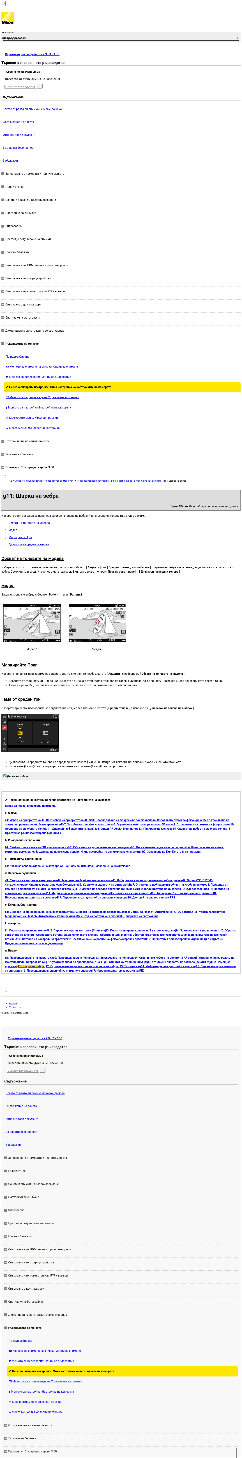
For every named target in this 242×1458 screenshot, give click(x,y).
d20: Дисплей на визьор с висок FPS (150, 897)
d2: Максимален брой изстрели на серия (84, 880)
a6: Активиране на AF (48, 824)
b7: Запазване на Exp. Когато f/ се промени (171, 851)
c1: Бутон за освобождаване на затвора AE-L (35, 866)
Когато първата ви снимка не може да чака (32, 109)
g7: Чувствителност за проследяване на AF (74, 962)
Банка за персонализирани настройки (30, 805)
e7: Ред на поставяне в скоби (99, 916)
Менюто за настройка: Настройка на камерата (38, 407)
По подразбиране (17, 356)
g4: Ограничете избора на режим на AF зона (164, 957)
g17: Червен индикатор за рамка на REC (117, 970)
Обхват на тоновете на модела (29, 523)
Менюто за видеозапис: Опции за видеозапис (38, 377)
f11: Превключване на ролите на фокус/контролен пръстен (106, 939)
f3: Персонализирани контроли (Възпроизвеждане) (141, 930)
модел (13, 530)
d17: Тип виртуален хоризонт (191, 893)
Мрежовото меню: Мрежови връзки (32, 417)
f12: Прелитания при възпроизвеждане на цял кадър (182, 939)
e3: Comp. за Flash (138, 912)
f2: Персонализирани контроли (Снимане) (77, 930)
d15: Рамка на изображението (129, 893)
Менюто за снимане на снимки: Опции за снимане (42, 366)
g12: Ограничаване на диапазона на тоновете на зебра (81, 966)
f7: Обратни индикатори (112, 934)
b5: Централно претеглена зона (55, 851)
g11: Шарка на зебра (30, 966)
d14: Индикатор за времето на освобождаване (77, 893)
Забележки (10, 160)
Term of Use (15, 1007)
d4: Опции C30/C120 (195, 880)
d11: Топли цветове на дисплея (158, 889)
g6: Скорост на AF (33, 962)
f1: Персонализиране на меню (27, 930)
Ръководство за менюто (58, 480)
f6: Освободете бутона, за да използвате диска (64, 934)
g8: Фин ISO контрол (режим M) (125, 962)
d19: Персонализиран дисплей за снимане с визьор (91, 897)
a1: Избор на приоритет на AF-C (26, 820)
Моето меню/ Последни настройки (33, 428)
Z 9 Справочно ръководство (26, 480)
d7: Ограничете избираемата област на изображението (168, 884)
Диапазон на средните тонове (29, 544)
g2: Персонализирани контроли (74, 957)
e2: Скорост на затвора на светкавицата (98, 912)
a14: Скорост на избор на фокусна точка (198, 828)
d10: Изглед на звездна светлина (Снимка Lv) (106, 889)
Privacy (13, 1003)
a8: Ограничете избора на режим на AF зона (142, 824)
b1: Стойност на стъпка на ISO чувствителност (36, 847)
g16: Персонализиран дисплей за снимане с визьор (55, 970)
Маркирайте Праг (20, 537)
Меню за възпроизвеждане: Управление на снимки (42, 397)
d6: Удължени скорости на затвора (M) (104, 884)
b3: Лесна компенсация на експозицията (158, 847)
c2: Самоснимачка (78, 866)
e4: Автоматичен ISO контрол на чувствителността (186, 912)
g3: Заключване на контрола (115, 957)
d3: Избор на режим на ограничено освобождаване (147, 880)
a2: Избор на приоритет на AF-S (69, 820)
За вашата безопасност (19, 147)
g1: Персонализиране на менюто (29, 957)
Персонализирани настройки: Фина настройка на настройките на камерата (58, 387)
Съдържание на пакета (18, 122)
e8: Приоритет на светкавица (138, 916)
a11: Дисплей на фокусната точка (68, 828)
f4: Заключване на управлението (198, 930)
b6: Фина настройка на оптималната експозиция (109, 851)
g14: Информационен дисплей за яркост (166, 966)
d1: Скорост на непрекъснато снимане (31, 880)
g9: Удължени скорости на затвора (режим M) (178, 962)
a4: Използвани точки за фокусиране (177, 820)
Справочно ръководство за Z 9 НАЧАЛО (32, 54)
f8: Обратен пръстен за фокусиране (152, 934)
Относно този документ (19, 135)
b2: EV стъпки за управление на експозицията (99, 847)
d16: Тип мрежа (161, 893)
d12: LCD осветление (193, 889)
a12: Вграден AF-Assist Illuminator (114, 828)
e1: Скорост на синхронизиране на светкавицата (38, 912)
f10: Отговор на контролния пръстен (41, 939)
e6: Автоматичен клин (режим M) (56, 916)
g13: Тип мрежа (128, 966)
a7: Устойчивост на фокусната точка (87, 824)
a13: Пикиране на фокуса (154, 828)
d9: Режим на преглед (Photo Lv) (53, 889)
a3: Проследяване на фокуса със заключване (121, 820)
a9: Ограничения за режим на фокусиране (200, 824)
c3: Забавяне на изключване (110, 866)
